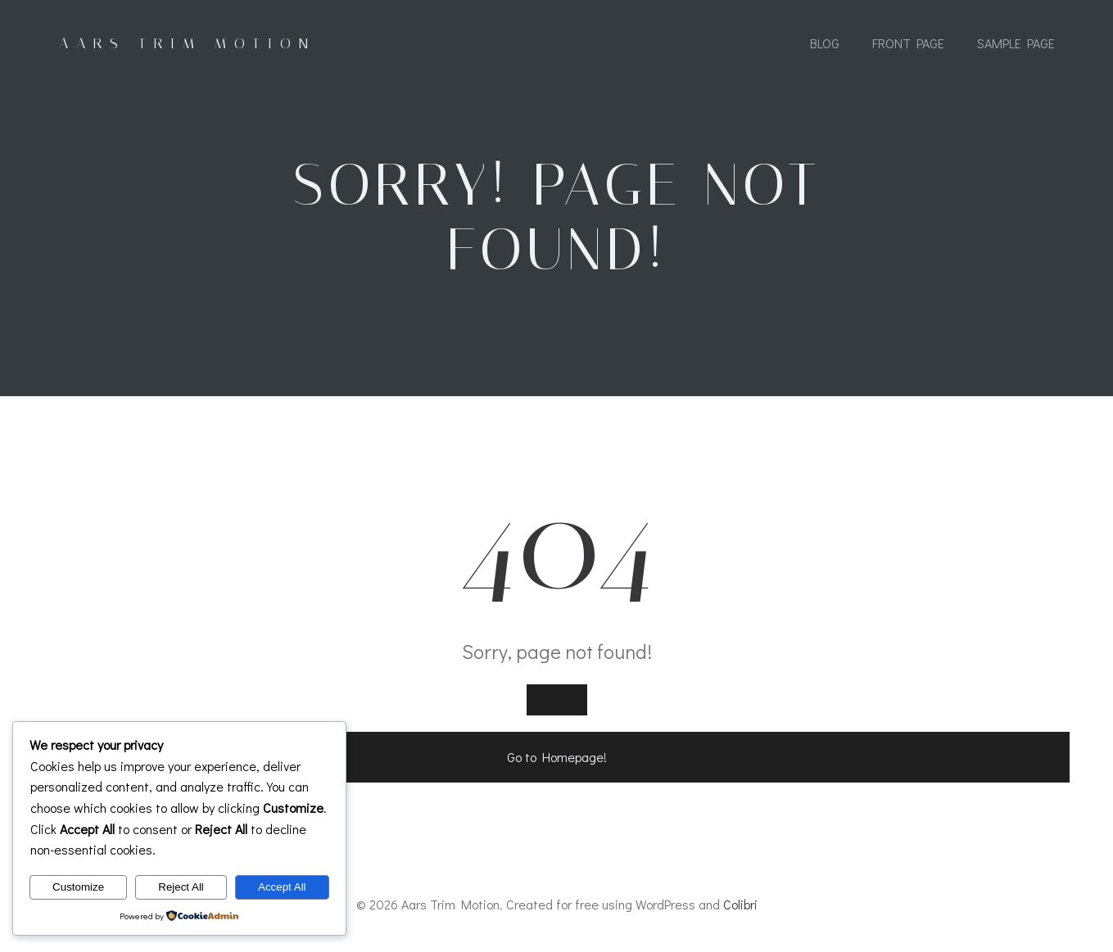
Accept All (282, 887)
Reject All (181, 887)
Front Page (908, 43)
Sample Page (1016, 43)
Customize (78, 887)
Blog (824, 43)
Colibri (740, 904)
